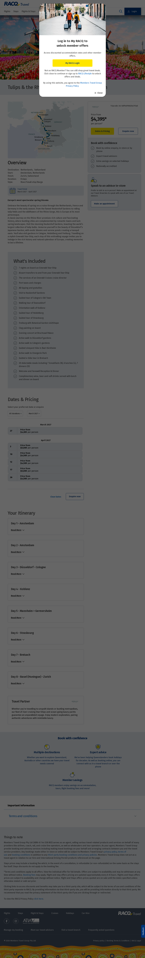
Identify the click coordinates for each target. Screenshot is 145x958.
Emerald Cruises (31, 18)
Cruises (71, 11)
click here (38, 899)
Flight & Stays (37, 913)
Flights (7, 11)
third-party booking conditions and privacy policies (72, 855)
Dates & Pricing (102, 131)
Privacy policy (99, 941)
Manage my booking (13, 930)
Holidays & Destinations (52, 11)
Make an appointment (104, 203)
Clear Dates (55, 497)
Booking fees (29, 875)
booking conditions (21, 855)
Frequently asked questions (101, 930)
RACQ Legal (136, 941)
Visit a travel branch (70, 930)
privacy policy (110, 852)
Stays (16, 11)
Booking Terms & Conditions (118, 941)
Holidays (16, 18)
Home (6, 18)
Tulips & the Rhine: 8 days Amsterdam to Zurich (61, 18)
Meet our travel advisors (42, 930)
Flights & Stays (28, 11)
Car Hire (85, 913)
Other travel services (90, 11)
